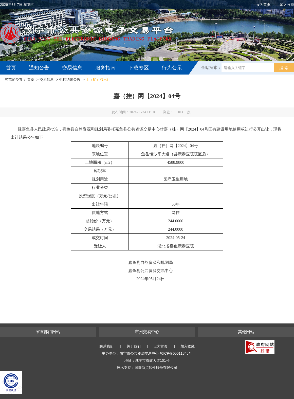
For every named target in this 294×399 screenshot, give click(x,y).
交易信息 (72, 67)
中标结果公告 (69, 80)
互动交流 (17, 81)
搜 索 (283, 68)
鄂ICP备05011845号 (176, 353)
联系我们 (106, 346)
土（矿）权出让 (98, 80)
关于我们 (133, 346)
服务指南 (105, 67)
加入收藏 (287, 5)
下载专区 (138, 67)
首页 (11, 67)
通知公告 (39, 67)
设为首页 (263, 5)
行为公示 (172, 67)
